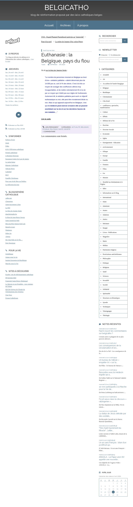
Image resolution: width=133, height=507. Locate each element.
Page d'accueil (46, 42)
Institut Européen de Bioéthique (16, 260)
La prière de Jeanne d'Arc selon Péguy (69, 42)
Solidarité (106, 289)
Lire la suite (46, 119)
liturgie (105, 228)
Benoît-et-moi (10, 227)
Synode (105, 302)
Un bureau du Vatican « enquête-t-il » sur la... (109, 361)
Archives (65, 25)
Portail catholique (11, 153)
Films (105, 169)
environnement (108, 147)
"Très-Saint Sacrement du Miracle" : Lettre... (110, 429)
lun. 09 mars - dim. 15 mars (14, 92)
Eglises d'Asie (10, 140)
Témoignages (107, 311)
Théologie (106, 315)
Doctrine (106, 125)
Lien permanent (50, 127)
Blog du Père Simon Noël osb (15, 224)
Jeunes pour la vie (11, 257)
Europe (105, 156)
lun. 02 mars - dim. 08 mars (14, 95)
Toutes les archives (11, 105)
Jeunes (105, 210)
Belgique (84, 127)
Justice (105, 219)
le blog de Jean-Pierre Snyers (15, 217)
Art (104, 79)
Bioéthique (106, 92)
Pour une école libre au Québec (15, 181)
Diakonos (8, 230)
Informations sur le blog (111, 193)
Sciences (106, 276)
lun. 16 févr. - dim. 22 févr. (14, 101)
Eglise (105, 138)
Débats (105, 116)
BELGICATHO (66, 7)
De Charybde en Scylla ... (13, 240)
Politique (54, 129)
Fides (7, 146)
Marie (105, 241)
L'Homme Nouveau (12, 156)
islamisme (106, 206)
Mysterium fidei (10, 278)
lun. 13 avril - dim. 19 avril (14, 76)
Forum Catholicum (11, 298)
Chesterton (9, 201)
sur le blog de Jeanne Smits (56, 70)
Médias (105, 245)
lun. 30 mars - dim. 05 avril (14, 82)
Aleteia (7, 236)
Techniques (106, 307)
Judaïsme (106, 215)
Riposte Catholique (11, 165)
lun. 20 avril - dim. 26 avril (14, 72)
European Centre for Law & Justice (17, 159)
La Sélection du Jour (12, 185)
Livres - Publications (110, 232)
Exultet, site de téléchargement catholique (19, 274)
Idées (104, 188)
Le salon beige (10, 162)
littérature (106, 223)
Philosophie (107, 258)
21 (109, 492)
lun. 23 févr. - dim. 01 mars (14, 98)
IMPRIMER (52, 64)
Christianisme (107, 97)
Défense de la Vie (108, 121)
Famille (105, 160)
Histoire (105, 178)
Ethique (46, 129)
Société (67, 129)
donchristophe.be (11, 214)
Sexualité (106, 280)
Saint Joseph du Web (12, 220)
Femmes (105, 165)
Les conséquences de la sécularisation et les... (110, 346)
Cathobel (8, 172)
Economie (106, 134)
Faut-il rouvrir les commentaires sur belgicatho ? (113, 332)
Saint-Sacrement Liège (13, 204)
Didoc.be (8, 233)
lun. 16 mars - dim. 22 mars (14, 89)
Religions (106, 267)
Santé (60, 129)
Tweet (43, 64)
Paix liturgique (10, 243)
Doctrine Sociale (108, 130)
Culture (105, 112)
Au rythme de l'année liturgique (113, 84)
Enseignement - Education (111, 143)
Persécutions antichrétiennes (112, 254)
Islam (104, 202)
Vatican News (10, 169)
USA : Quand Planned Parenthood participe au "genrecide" (62, 37)
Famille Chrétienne (11, 178)
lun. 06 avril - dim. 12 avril (14, 79)
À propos (82, 25)
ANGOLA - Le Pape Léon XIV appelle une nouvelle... (111, 458)
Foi (104, 173)
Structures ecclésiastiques (111, 298)
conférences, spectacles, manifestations (109, 107)
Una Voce (8, 295)
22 (113, 492)
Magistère (106, 237)
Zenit (7, 143)
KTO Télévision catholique (14, 149)
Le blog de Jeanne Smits (13, 211)
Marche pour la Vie (11, 264)
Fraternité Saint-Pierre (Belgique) (16, 281)
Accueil (49, 25)
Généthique (9, 254)
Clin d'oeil (106, 101)
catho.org (8, 198)
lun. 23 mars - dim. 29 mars (14, 85)
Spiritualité (106, 293)
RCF (7, 175)
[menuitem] (49, 25)
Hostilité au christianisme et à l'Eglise (111, 183)
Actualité (76, 127)
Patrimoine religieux (109, 250)
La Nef (7, 208)
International (107, 197)
